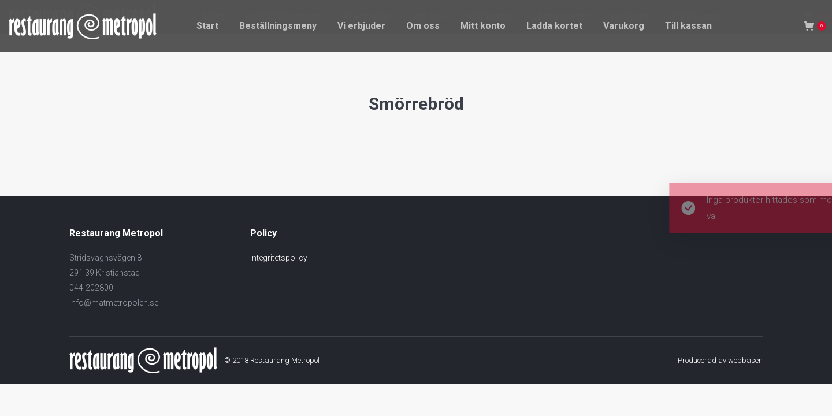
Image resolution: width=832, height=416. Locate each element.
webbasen (745, 360)
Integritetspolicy (278, 257)
